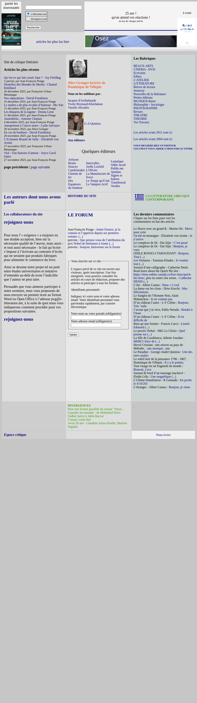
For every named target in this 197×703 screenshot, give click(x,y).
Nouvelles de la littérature (149, 94)
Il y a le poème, (174, 362)
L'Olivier (92, 170)
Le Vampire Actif (97, 184)
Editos (137, 76)
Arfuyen (73, 159)
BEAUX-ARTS (143, 66)
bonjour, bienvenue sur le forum (100, 247)
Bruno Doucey (73, 164)
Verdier (115, 186)
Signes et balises (116, 177)
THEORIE (140, 118)
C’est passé (181, 242)
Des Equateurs (74, 182)
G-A (87, 123)
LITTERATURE (143, 83)
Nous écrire (163, 435)
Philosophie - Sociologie (148, 104)
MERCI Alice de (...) (146, 341)
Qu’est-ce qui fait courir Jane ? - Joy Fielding (32, 77)
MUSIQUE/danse (144, 101)
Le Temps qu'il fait (98, 180)
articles (41, 42)
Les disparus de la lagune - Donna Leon (29, 111)
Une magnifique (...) (163, 376)
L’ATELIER (141, 80)
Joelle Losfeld (95, 166)
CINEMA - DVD (144, 69)
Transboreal (118, 182)
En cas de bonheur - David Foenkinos (27, 132)
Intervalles (92, 163)
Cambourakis (76, 170)
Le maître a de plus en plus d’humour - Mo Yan (33, 105)
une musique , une (158, 348)
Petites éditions (142, 97)
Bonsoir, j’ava (142, 369)
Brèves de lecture (144, 87)
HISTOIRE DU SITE (82, 196)
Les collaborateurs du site (23, 214)
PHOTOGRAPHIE (145, 108)
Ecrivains (139, 73)
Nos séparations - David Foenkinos (26, 98)
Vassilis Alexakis (78, 107)
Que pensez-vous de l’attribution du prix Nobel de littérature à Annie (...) (96, 241)
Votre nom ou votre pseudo (96, 313)
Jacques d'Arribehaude (82, 100)
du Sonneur (75, 187)
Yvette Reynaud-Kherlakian (85, 104)
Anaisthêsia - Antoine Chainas (23, 118)
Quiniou (95, 123)
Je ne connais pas (161, 299)
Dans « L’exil (170, 285)
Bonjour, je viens (179, 387)
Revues (138, 111)
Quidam (116, 172)
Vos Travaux (141, 122)
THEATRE (140, 115)
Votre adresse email (91, 321)
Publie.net (117, 168)
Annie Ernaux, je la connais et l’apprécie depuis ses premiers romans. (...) (94, 233)
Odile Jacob (118, 165)
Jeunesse (138, 90)
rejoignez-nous (18, 222)
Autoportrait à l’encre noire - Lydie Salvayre (32, 125)
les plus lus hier (58, 42)
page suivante (40, 167)
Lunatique (117, 161)
